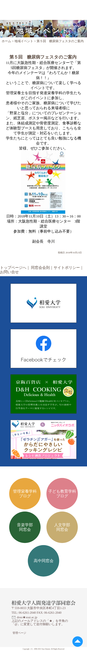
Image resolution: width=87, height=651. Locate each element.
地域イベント (23, 41)
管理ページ (19, 632)
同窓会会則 (40, 268)
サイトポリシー (67, 268)
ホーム (6, 41)
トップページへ (13, 268)
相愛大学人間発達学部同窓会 (30, 5)
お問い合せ (9, 272)
